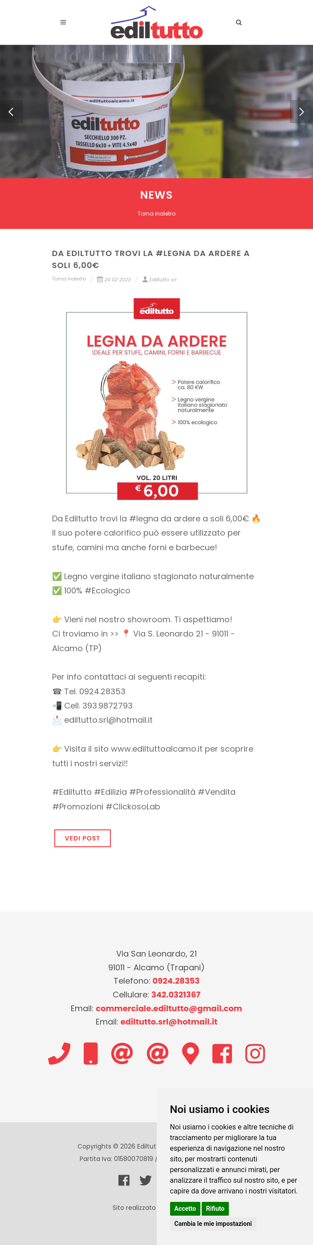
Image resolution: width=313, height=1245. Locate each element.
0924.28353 (176, 980)
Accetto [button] (185, 1208)
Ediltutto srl (159, 279)
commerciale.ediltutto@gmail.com (169, 1008)
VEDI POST (83, 838)
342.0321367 (175, 994)
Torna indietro (156, 213)
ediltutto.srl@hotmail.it (169, 1021)
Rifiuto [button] (215, 1208)
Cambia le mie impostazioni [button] (213, 1223)
